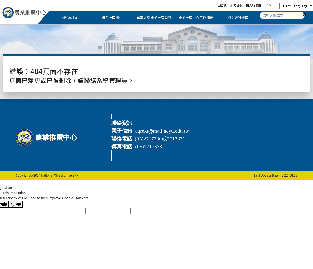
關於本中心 (70, 17)
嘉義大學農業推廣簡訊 (154, 17)
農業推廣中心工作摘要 (195, 17)
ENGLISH (271, 5)
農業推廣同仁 (112, 17)
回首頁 (222, 5)
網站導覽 (236, 5)
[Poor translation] (16, 204)
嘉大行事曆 (253, 5)
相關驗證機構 (237, 17)
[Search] (282, 15)
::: (213, 5)
